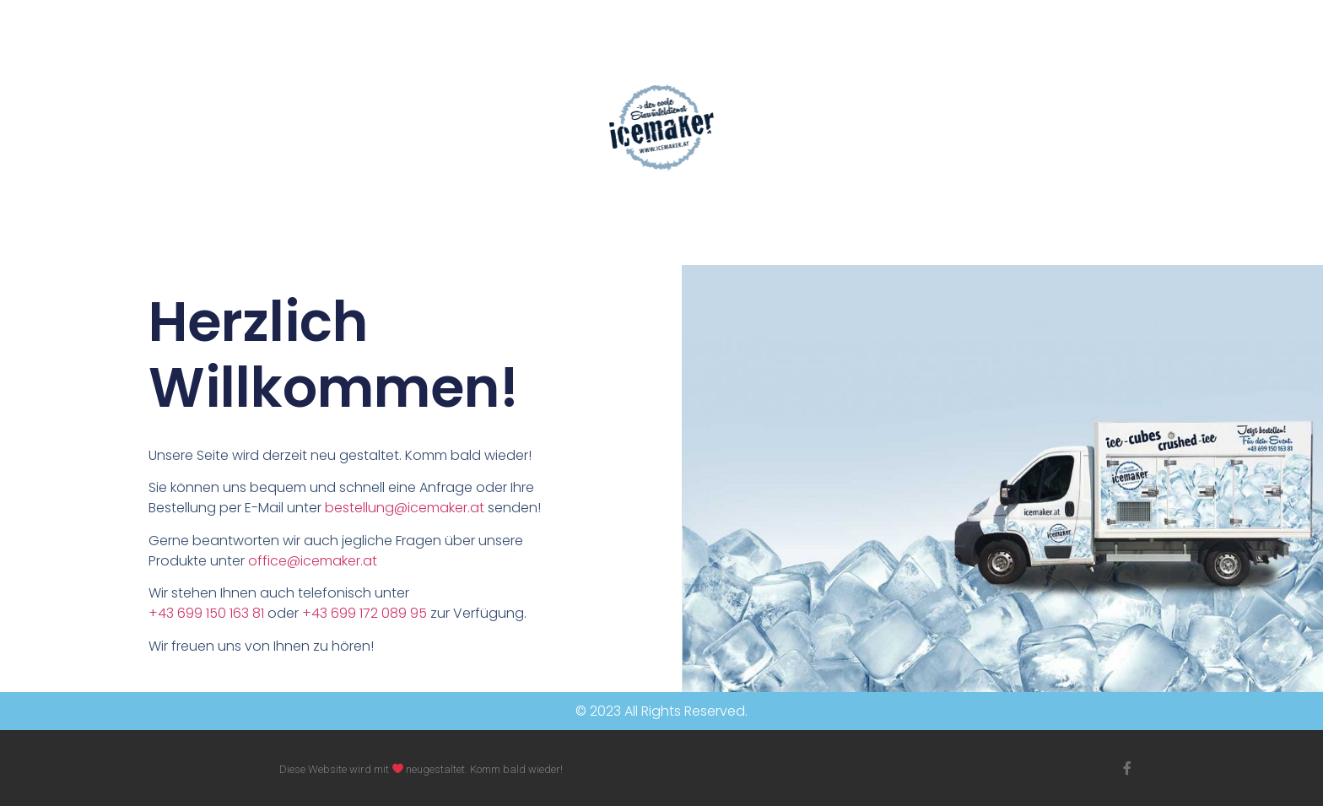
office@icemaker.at (312, 561)
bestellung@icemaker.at (404, 507)
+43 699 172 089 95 (364, 613)
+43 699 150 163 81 (206, 613)
